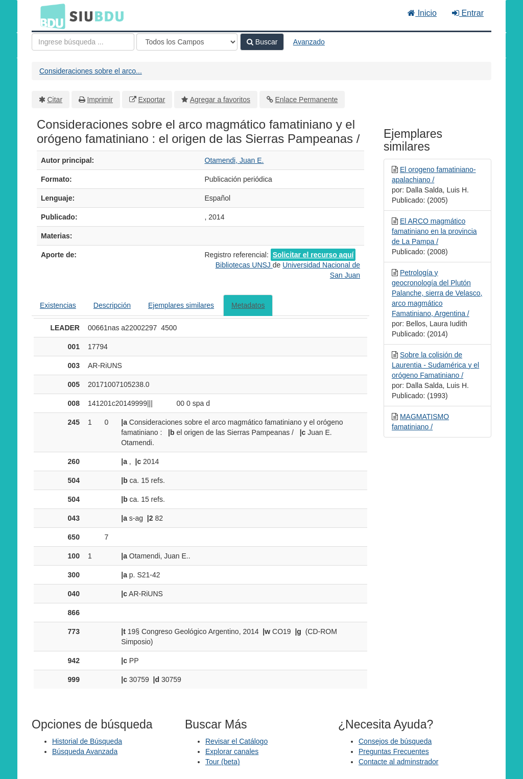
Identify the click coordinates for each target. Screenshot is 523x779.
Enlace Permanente (306, 99)
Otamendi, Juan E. (234, 160)
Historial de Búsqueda (87, 741)
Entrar (468, 13)
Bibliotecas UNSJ (244, 265)
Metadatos (248, 305)
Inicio (422, 13)
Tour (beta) (222, 762)
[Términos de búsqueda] (83, 42)
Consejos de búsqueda (395, 741)
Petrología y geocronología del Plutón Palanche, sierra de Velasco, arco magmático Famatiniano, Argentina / (437, 293)
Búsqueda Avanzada (84, 751)
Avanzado (309, 42)
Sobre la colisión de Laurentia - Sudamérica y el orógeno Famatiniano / (435, 365)
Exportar (151, 99)
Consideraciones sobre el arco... (90, 71)
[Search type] (186, 42)
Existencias (58, 305)
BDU (50, 15)
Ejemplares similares (181, 305)
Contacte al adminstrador (398, 762)
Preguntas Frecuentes (394, 751)
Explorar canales (231, 751)
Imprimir (100, 99)
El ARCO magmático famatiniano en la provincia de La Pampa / (434, 231)
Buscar (262, 42)
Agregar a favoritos (220, 99)
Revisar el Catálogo (236, 741)
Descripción (112, 305)
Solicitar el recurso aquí (313, 255)
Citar (55, 99)
